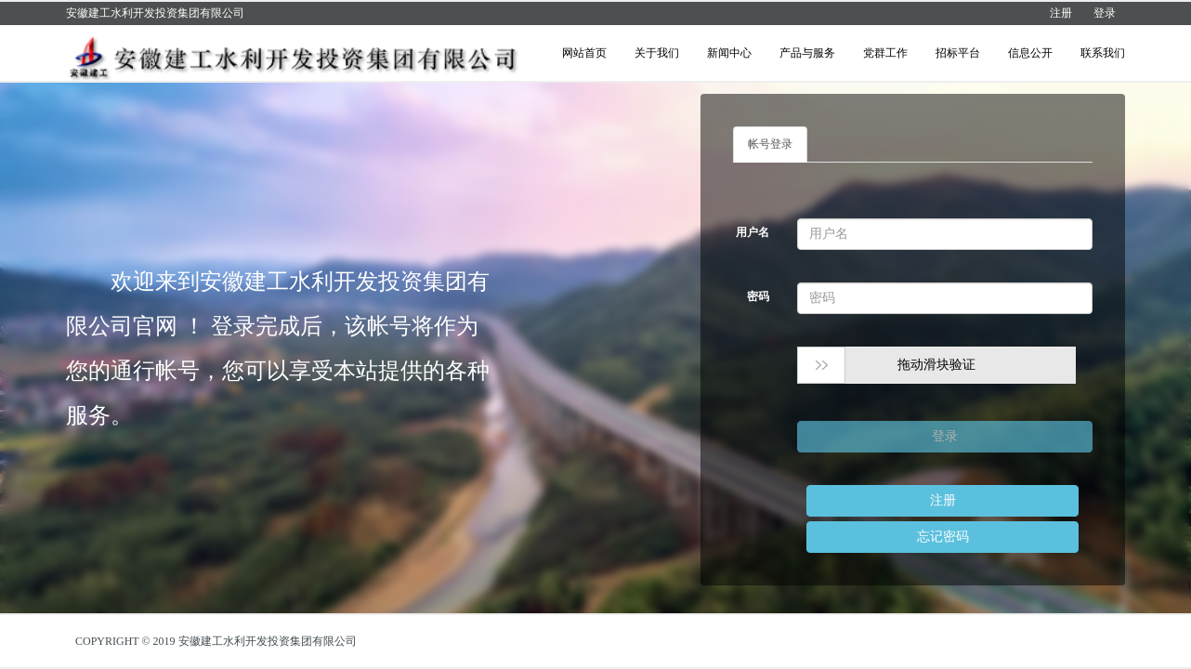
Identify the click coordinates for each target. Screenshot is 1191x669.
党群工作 (885, 52)
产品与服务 (807, 52)
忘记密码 (943, 537)
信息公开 (1030, 52)
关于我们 (657, 52)
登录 (1104, 13)
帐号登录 (770, 144)
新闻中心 (729, 52)
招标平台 (958, 52)
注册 (1061, 13)
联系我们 (1102, 52)
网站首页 (584, 52)
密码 (758, 296)
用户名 (752, 232)
